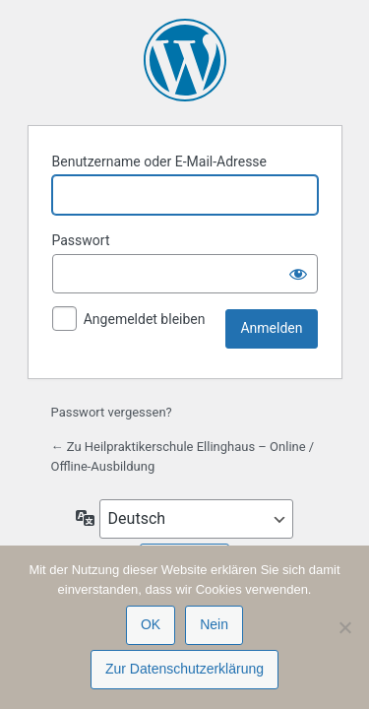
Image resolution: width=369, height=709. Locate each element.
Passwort (81, 240)
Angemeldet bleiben (145, 319)
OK (150, 624)
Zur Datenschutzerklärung (184, 669)
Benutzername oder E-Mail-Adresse (160, 161)
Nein (214, 624)
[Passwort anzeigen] (298, 273)
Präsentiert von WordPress (185, 60)
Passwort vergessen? (111, 412)
